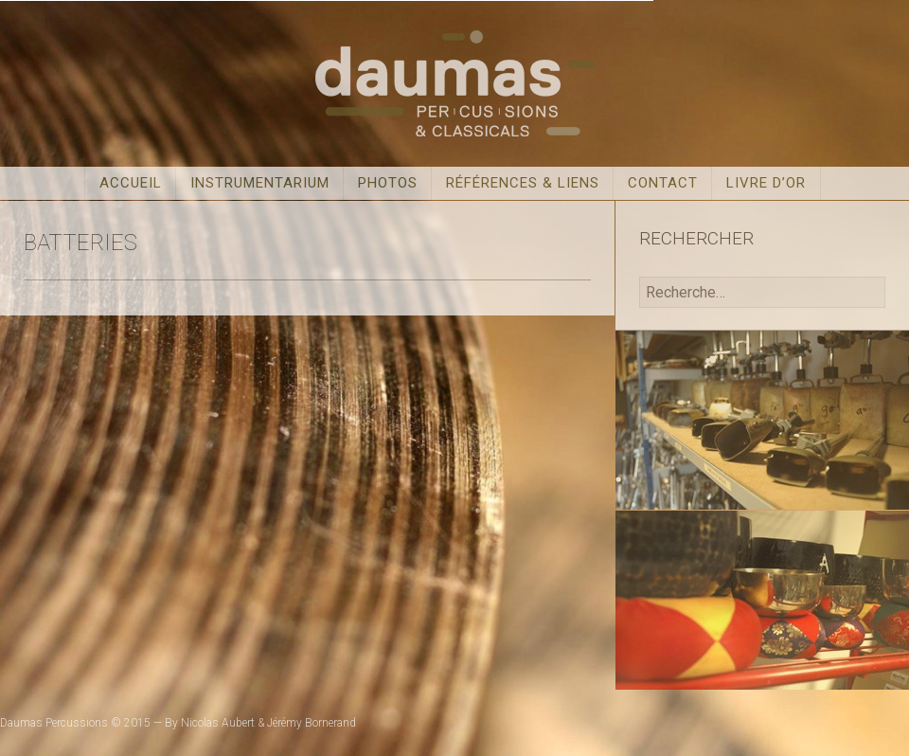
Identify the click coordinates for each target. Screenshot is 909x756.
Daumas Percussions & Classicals (454, 83)
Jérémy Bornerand (311, 722)
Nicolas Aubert (218, 722)
